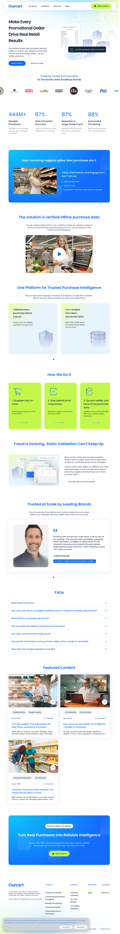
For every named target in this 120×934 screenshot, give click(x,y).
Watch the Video (37, 63)
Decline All (81, 927)
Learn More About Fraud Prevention (81, 482)
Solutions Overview (74, 894)
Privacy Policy (92, 929)
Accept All (66, 927)
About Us (57, 6)
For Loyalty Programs (75, 907)
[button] (53, 359)
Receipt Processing (53, 903)
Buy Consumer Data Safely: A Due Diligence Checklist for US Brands (84, 726)
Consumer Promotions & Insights (55, 898)
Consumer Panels (52, 907)
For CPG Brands (73, 900)
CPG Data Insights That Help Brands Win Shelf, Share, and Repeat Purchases (31, 726)
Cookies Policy (105, 929)
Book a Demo (101, 6)
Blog (67, 6)
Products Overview (53, 893)
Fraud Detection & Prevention (53, 912)
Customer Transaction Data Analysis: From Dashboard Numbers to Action (33, 791)
